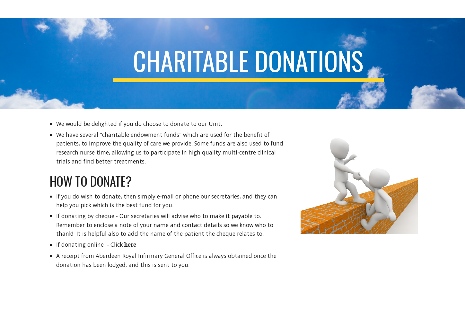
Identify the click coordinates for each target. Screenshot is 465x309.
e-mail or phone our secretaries (198, 196)
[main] (248, 63)
